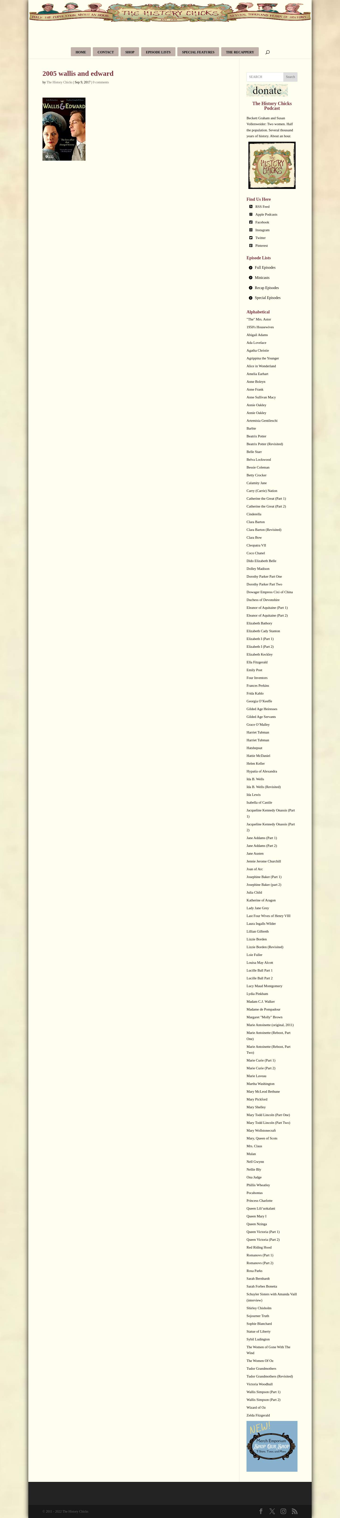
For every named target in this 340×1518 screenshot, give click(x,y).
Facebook (262, 222)
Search (290, 77)
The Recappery (240, 52)
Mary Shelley (256, 1107)
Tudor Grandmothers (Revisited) (269, 1376)
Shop (129, 52)
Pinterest (261, 245)
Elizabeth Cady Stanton (263, 631)
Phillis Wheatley (258, 1185)
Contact (106, 52)
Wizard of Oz (256, 1407)
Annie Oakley (256, 405)
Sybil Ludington (258, 1339)
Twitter (260, 238)
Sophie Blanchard (259, 1324)
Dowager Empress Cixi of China (269, 592)
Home (81, 52)
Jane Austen (255, 853)
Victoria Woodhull (259, 1384)
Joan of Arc (254, 869)
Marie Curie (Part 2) (260, 1068)
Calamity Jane (256, 483)
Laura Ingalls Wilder (261, 923)
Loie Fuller (254, 955)
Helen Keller (255, 763)
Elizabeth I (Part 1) (260, 639)
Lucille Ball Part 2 (259, 978)
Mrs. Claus (254, 1146)
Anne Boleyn (255, 382)
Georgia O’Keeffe (259, 701)
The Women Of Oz (259, 1361)
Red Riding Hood (259, 1247)
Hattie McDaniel (258, 756)
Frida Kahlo (255, 693)
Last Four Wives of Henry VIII (268, 916)
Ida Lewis (253, 795)
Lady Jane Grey (257, 908)
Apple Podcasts (266, 214)
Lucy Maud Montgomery (264, 986)
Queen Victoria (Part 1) (263, 1232)
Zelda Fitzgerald (258, 1415)
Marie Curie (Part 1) (260, 1060)
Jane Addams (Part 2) (261, 846)
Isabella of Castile (259, 802)
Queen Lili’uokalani (260, 1208)
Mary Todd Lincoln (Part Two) (268, 1123)
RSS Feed (262, 207)
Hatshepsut (254, 748)
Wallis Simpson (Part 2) (263, 1400)
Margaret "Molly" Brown (264, 1017)
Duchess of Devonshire (263, 600)
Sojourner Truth (257, 1316)
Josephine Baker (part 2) (263, 885)
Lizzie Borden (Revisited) (264, 947)
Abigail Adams (257, 335)
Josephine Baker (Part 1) (263, 877)
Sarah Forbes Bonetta (261, 1286)
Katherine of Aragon (261, 900)
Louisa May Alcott (259, 962)
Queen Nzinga (256, 1224)
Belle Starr (254, 452)
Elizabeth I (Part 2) (260, 646)
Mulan (251, 1154)
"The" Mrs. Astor (258, 319)
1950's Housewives (260, 327)
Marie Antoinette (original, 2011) (269, 1025)
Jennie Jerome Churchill (263, 861)
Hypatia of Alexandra (261, 771)
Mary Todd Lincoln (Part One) (268, 1115)
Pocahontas (254, 1193)
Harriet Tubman (257, 732)
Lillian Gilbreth (257, 931)
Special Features (198, 52)
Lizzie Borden (256, 939)
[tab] (272, 268)
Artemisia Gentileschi (261, 420)
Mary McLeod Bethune (263, 1091)
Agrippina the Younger (262, 358)
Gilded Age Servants (261, 717)
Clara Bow (254, 537)
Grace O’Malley (258, 724)
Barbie (251, 428)
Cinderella (253, 514)
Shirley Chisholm (258, 1308)
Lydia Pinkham (257, 994)
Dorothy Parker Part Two (264, 584)
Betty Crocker (256, 475)
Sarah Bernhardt (258, 1278)
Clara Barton (255, 522)
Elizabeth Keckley (259, 654)
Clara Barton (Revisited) (263, 530)
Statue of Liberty (258, 1331)
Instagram (262, 230)
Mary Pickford (256, 1099)
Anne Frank (254, 389)
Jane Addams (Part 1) (261, 838)
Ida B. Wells (255, 779)
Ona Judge (254, 1177)
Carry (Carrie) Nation (261, 491)
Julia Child (254, 892)
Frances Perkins (257, 685)
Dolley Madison (257, 569)
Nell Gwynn (255, 1162)
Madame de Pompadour (263, 1009)
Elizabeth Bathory (259, 623)
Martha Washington (260, 1084)
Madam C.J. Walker (260, 1001)
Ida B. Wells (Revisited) (263, 787)
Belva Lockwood (258, 459)
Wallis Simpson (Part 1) (263, 1392)
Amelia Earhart (257, 374)
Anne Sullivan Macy (261, 397)
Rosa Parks (254, 1271)
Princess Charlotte (259, 1200)
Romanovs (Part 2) (259, 1263)
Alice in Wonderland (261, 366)
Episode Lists (158, 52)
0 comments (101, 82)
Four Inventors (257, 678)
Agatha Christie (257, 350)
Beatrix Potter (256, 436)
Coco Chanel (255, 553)
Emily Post (254, 670)
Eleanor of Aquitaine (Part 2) (267, 615)
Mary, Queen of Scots (261, 1138)
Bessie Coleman (257, 467)
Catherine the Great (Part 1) (266, 498)
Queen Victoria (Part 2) (263, 1239)
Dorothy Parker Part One (264, 576)
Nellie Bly (253, 1169)
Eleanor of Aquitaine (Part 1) (267, 608)
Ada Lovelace (256, 343)
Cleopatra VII (256, 545)
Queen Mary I (256, 1216)
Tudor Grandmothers (261, 1368)
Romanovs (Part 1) (259, 1255)
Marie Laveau (256, 1076)
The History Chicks (59, 82)
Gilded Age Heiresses (261, 709)
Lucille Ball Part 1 (259, 970)
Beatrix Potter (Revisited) (264, 444)
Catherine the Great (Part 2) (266, 506)
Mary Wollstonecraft (261, 1130)
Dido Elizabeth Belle (261, 561)
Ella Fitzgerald (257, 662)
